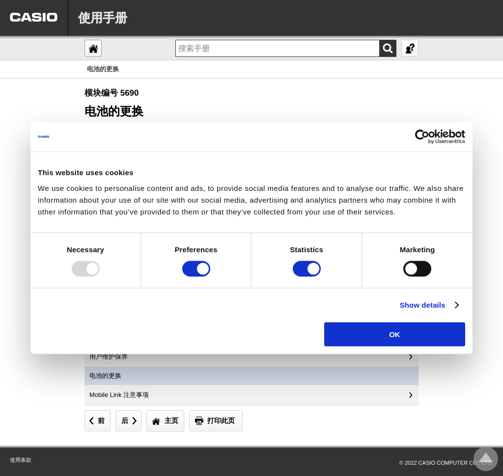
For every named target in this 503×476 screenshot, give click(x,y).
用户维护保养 (108, 356)
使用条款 (20, 460)
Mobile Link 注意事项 (119, 394)
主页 (171, 420)
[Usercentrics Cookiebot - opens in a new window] (422, 137)
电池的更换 (105, 375)
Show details (423, 305)
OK (394, 334)
